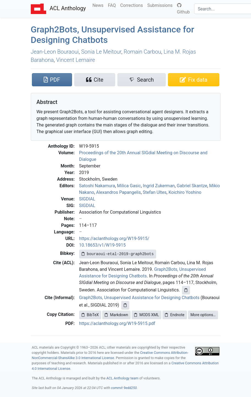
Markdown (116, 315)
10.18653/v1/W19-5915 (102, 245)
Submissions (161, 5)
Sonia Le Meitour (101, 51)
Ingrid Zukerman (159, 185)
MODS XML (146, 315)
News (99, 5)
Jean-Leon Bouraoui (55, 51)
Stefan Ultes (155, 192)
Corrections (132, 5)
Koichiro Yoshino (185, 192)
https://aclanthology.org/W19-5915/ (114, 238)
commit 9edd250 (124, 388)
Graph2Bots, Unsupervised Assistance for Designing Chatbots (139, 297)
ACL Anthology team (122, 378)
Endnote (174, 315)
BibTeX (90, 315)
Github (183, 9)
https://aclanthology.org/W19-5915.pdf (117, 323)
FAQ (113, 5)
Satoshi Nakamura (97, 185)
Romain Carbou (142, 51)
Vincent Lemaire (75, 60)
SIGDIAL (87, 199)
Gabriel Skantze (192, 185)
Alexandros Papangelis (118, 192)
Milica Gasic (129, 185)
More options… (203, 315)
